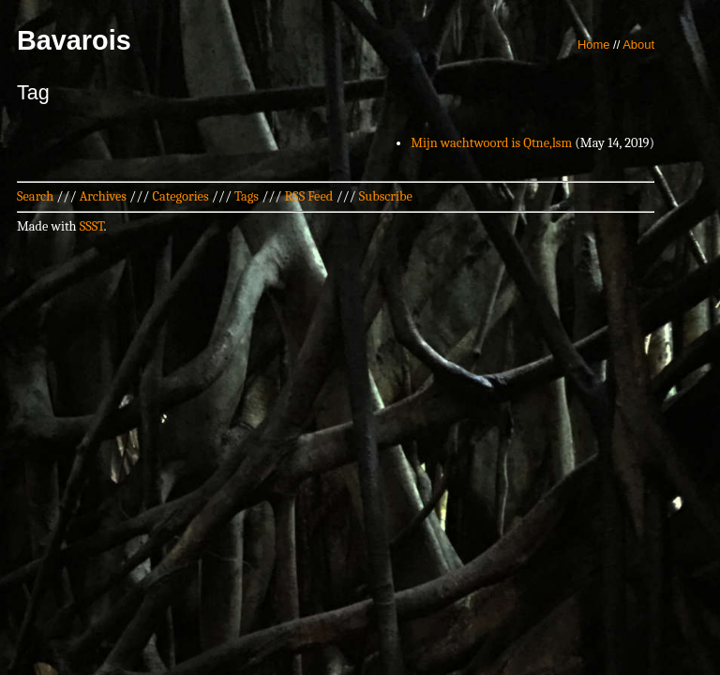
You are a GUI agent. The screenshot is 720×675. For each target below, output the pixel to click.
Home (594, 45)
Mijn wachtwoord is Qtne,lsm (491, 143)
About (638, 45)
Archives (103, 196)
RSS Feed (309, 196)
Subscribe (385, 196)
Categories (180, 196)
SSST (92, 226)
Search (35, 196)
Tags (246, 196)
